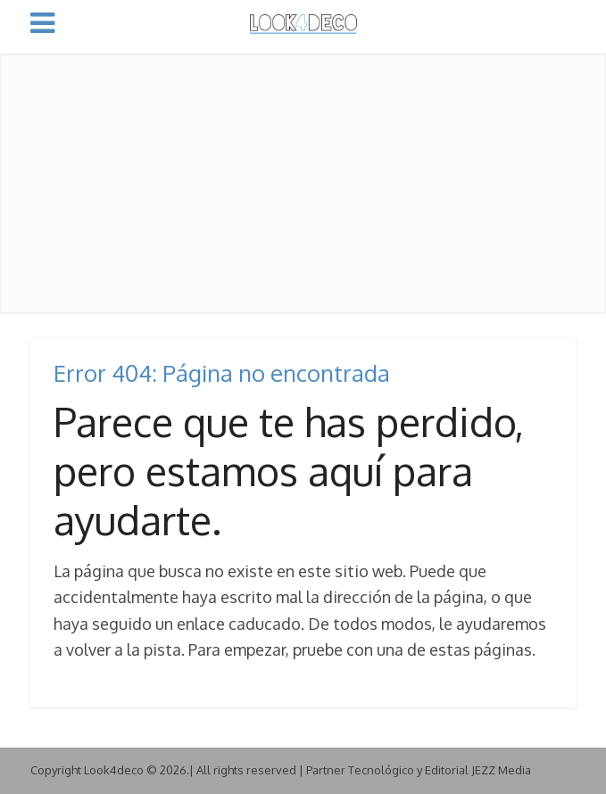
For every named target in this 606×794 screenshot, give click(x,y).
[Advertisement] (303, 178)
